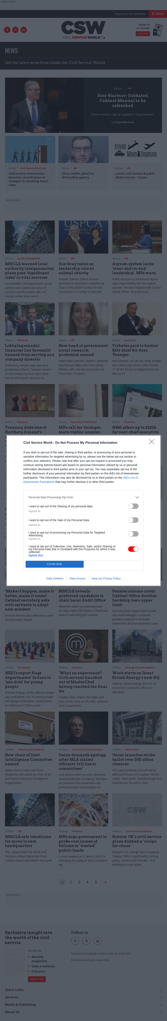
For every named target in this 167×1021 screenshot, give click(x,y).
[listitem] (84, 497)
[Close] (153, 443)
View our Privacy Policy (105, 578)
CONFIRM (54, 564)
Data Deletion (55, 578)
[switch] (133, 506)
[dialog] (83, 510)
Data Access (77, 578)
